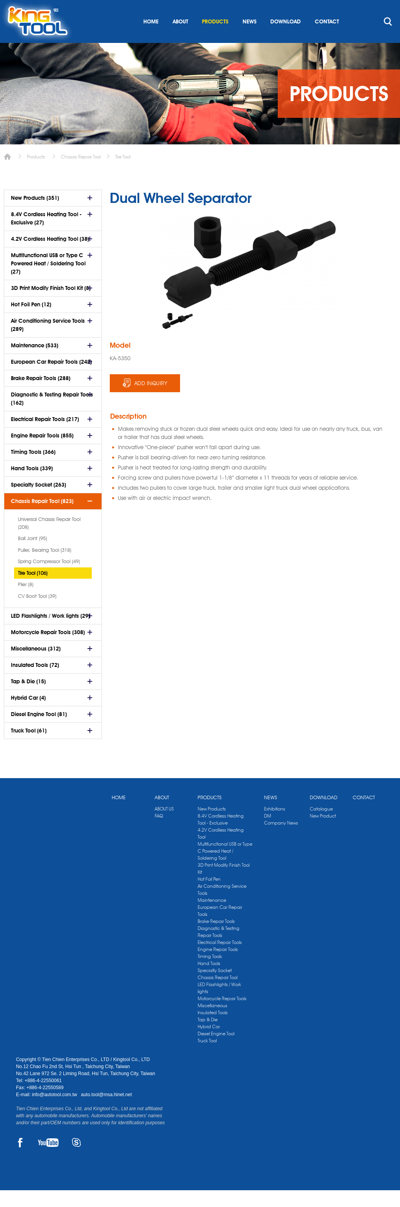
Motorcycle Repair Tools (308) (48, 649)
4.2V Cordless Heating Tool (221, 850)
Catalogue (321, 825)
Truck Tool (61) (28, 747)
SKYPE (76, 1159)
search (388, 38)
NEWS (250, 38)
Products (36, 173)
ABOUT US (164, 825)
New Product (323, 832)
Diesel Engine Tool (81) (39, 731)
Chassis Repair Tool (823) (42, 518)
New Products (212, 825)
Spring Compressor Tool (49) (49, 578)
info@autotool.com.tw (55, 1111)
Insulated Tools (213, 1029)
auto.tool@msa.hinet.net (106, 1111)
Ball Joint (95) (32, 555)
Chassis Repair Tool (81, 173)
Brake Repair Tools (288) (40, 395)
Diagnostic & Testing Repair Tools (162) (52, 415)
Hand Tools (209, 980)
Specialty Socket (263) (38, 501)
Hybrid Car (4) (28, 714)
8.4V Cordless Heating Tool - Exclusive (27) (46, 235)
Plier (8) (25, 601)
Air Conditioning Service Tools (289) (48, 341)
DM (267, 832)
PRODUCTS (215, 38)
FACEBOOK (20, 1159)
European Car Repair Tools (220, 927)
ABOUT (180, 38)
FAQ (159, 832)
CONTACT (327, 38)
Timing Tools (210, 973)
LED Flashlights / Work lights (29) (50, 632)
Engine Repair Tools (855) (42, 452)
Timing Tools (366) (33, 469)
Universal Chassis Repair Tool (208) (49, 540)
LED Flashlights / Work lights (219, 1004)
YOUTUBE (48, 1159)
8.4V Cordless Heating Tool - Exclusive (221, 836)
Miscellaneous (212, 1022)
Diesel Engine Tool (216, 1050)
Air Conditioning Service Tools (222, 906)
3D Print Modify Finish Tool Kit (224, 885)
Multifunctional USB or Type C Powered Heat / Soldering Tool (225, 868)
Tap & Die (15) (28, 698)
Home (7, 173)
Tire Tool (122, 173)
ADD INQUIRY (151, 400)
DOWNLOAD (285, 38)
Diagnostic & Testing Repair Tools (218, 948)
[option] (177, 337)
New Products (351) (35, 215)
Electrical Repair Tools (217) (45, 436)
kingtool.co (373, 8)
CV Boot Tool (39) (37, 613)
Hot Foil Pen (209, 896)
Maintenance (212, 917)
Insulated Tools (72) (35, 682)
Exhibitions (274, 825)
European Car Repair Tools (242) (51, 378)
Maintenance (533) (34, 362)
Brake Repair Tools (216, 938)
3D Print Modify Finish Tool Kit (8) (51, 305)
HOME (151, 38)
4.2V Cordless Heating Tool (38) (50, 255)
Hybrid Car (209, 1043)
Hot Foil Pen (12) (31, 321)
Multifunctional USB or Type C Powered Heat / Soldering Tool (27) (48, 280)
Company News (281, 840)
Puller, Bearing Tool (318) (44, 567)
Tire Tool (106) (32, 590)
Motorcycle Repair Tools (222, 1015)
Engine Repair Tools (218, 966)
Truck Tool (207, 1057)
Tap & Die (208, 1036)
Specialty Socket (215, 987)
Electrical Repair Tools (220, 959)
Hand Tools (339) (32, 485)
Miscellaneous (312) (36, 665)
